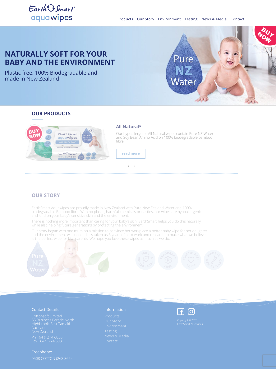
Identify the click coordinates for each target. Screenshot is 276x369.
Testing (191, 19)
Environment (169, 19)
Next (234, 144)
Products (125, 19)
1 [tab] (122, 166)
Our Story (145, 19)
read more (124, 153)
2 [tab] (127, 166)
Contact (237, 19)
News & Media (214, 19)
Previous (15, 144)
